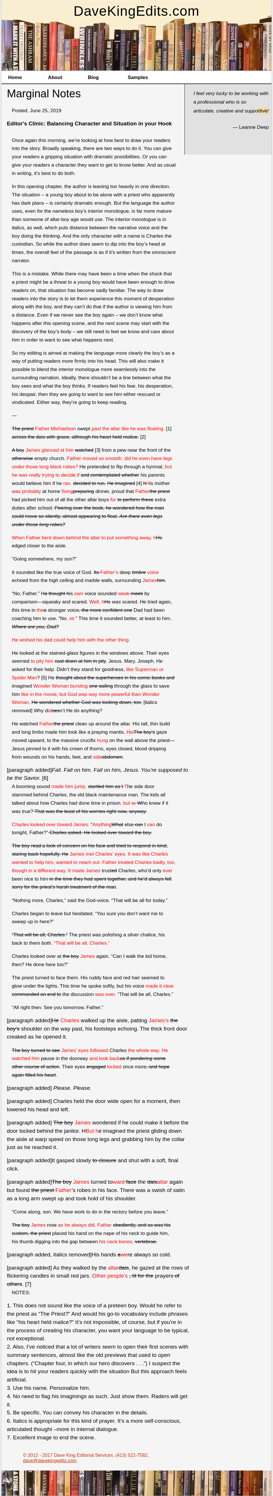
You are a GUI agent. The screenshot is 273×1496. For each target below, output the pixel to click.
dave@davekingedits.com (49, 1460)
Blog (93, 77)
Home (15, 77)
